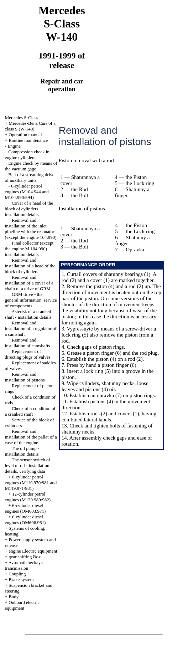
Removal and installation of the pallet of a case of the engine (31, 437)
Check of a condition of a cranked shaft (30, 411)
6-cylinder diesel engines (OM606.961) (25, 519)
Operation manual (25, 134)
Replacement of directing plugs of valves (28, 354)
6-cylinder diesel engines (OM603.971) (25, 508)
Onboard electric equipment (22, 605)
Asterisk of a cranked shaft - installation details (28, 314)
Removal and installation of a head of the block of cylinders (30, 265)
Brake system (21, 579)
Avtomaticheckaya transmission (24, 565)
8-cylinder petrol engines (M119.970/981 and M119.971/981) (31, 482)
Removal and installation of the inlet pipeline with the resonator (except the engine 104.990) (31, 228)
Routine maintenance (28, 140)
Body (14, 596)
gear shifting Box (25, 556)
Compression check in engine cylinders (27, 154)
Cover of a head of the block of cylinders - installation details (29, 208)
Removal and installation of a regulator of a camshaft (31, 328)
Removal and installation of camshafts (27, 342)
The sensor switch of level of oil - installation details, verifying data (27, 465)
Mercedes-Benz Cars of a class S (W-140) (30, 126)
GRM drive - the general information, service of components (31, 300)
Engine (14, 146)
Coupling (17, 573)
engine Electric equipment (33, 551)
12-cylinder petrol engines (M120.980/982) (28, 496)
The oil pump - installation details (22, 451)
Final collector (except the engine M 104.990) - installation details (29, 248)
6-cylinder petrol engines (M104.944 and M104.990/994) (27, 191)
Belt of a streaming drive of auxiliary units (29, 177)
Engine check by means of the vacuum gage (31, 165)
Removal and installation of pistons (25, 377)
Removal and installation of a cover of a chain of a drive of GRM (29, 283)
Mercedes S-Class (21, 117)
